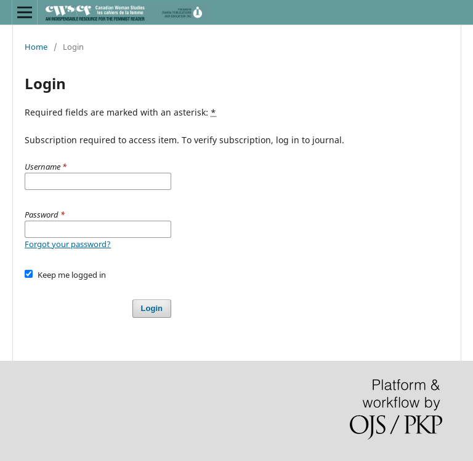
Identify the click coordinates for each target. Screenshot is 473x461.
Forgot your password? (68, 244)
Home (36, 46)
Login (152, 308)
